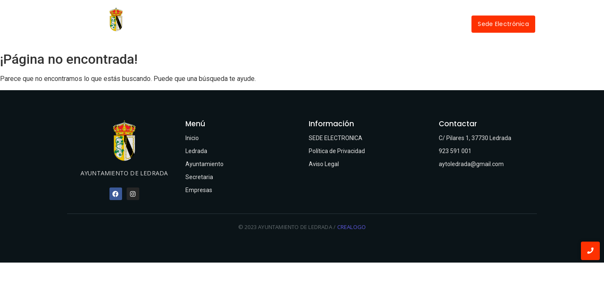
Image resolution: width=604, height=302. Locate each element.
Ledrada (250, 13)
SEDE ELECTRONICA (335, 138)
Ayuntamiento (304, 13)
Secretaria (199, 177)
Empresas (414, 13)
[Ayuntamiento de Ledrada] (116, 19)
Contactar (320, 33)
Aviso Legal (324, 164)
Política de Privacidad (337, 151)
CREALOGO (351, 227)
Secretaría (363, 13)
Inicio (209, 13)
